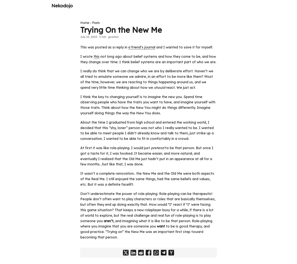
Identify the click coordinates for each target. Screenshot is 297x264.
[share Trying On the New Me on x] (126, 252)
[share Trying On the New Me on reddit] (141, 252)
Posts (96, 23)
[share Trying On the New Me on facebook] (148, 252)
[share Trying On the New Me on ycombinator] (171, 252)
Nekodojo (62, 6)
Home (84, 23)
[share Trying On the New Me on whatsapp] (156, 252)
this (96, 56)
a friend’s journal (141, 47)
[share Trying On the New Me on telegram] (163, 252)
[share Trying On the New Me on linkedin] (133, 252)
